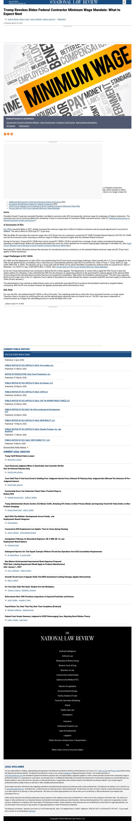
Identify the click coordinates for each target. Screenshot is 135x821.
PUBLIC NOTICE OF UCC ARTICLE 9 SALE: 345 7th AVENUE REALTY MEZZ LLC (37, 401)
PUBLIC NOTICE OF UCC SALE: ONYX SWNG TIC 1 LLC (27, 440)
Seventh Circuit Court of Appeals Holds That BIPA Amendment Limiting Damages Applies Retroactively (48, 577)
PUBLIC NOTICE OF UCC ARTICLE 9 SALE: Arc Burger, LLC (29, 383)
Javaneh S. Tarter (25, 600)
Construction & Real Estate (67, 675)
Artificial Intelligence (67, 651)
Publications (61, 19)
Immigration (67, 715)
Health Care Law (67, 710)
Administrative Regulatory (86, 123)
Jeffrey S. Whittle (31, 498)
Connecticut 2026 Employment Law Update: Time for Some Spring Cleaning (36, 529)
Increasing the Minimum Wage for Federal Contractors (31, 204)
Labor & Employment (67, 731)
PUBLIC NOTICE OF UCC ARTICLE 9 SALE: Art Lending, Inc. (29, 365)
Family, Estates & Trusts (67, 696)
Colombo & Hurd (13, 545)
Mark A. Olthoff (13, 580)
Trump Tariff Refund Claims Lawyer (19, 456)
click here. (32, 811)
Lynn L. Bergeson (13, 571)
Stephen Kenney (28, 610)
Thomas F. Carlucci (14, 590)
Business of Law (67, 670)
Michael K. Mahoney (14, 610)
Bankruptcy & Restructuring (67, 661)
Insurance (67, 721)
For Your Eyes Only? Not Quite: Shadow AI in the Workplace (29, 587)
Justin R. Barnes (13, 19)
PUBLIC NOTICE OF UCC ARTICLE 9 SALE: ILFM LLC (26, 392)
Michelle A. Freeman (29, 590)
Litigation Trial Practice (65, 123)
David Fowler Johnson (15, 472)
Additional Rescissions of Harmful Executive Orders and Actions (35, 202)
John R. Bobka (13, 600)
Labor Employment (47, 123)
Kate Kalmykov (13, 523)
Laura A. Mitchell (36, 19)
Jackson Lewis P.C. (49, 19)
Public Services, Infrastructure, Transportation (67, 740)
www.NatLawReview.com (14, 775)
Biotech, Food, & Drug (67, 665)
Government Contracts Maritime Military (22, 123)
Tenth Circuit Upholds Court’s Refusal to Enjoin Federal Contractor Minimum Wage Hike (44, 206)
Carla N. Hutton (26, 571)
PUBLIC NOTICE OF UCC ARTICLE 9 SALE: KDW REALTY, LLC (30, 420)
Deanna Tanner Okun (15, 510)
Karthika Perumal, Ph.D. (16, 498)
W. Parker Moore (13, 555)
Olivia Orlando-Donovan (28, 533)
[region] (67, 34)
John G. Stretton (13, 533)
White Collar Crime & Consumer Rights (67, 750)
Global (67, 705)
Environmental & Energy (67, 691)
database (67, 773)
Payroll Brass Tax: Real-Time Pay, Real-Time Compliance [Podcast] (33, 606)
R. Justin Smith (25, 555)
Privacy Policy (116, 771)
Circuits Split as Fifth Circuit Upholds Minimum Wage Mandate (34, 208)
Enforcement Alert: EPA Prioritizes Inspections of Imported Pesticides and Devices (39, 597)
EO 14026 (7, 229)
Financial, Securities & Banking (67, 700)
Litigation (67, 735)
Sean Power (23, 620)
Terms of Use (102, 771)
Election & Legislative (67, 686)
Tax (67, 745)
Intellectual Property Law (67, 726)
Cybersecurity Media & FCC (67, 680)
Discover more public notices (15, 447)
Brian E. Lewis (24, 19)
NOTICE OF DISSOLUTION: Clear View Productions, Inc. (28, 374)
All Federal (10, 126)
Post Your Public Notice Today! (17, 354)
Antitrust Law (67, 656)
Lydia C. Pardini (28, 510)
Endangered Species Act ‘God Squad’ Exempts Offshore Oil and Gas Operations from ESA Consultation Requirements (53, 552)
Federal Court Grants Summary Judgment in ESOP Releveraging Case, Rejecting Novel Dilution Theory (47, 616)
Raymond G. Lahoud (14, 460)
